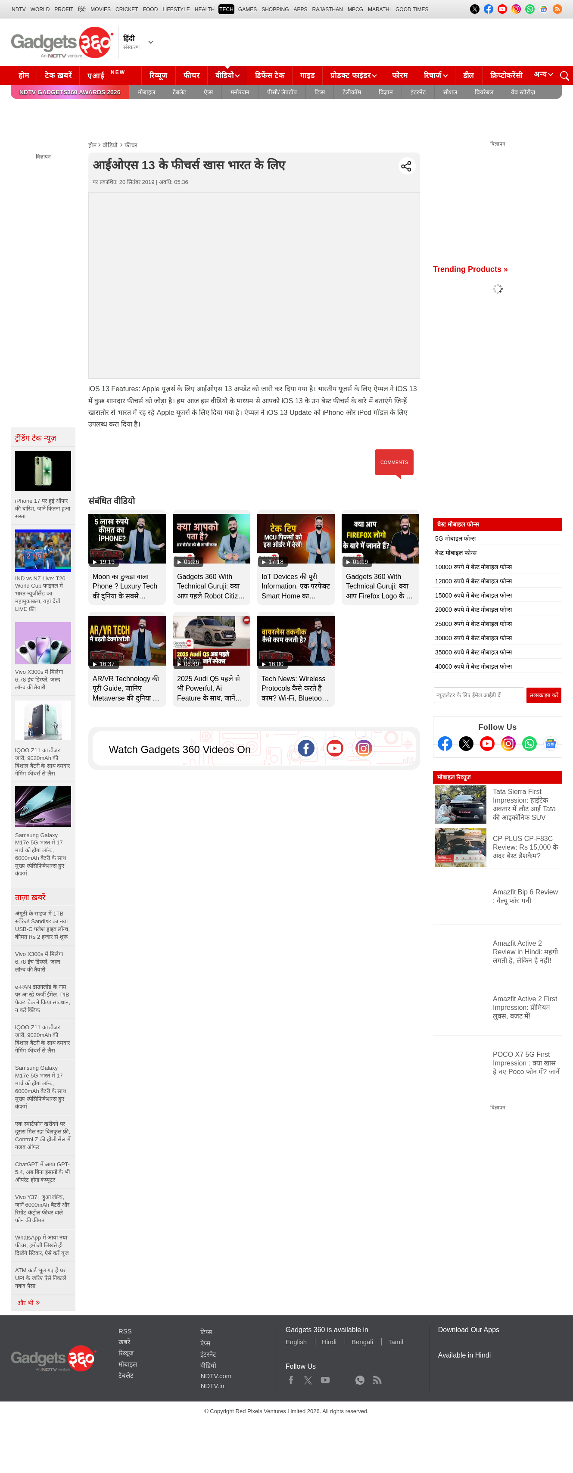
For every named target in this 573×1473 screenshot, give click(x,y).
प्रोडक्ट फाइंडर (350, 76)
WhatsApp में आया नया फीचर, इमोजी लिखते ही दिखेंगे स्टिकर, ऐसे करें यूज (42, 1245)
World (40, 9)
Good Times (411, 9)
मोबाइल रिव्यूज (453, 777)
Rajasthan (327, 9)
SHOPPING (275, 9)
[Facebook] (445, 743)
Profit (63, 9)
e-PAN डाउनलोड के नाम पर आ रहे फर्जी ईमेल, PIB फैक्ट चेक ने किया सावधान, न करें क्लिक (42, 998)
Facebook (291, 1378)
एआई (107, 74)
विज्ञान (386, 92)
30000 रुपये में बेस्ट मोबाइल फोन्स (473, 638)
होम (24, 76)
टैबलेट (179, 92)
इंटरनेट (418, 92)
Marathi (379, 9)
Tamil (395, 1341)
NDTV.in (212, 1385)
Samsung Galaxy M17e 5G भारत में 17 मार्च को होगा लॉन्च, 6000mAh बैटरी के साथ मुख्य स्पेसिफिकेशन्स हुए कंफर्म (40, 1087)
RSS (125, 1331)
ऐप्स (208, 92)
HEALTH (205, 9)
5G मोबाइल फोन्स (455, 538)
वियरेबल (484, 92)
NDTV (19, 9)
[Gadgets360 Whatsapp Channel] (529, 743)
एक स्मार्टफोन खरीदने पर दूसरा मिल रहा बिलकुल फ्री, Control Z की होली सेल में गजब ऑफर (43, 1135)
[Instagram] (508, 743)
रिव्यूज (158, 76)
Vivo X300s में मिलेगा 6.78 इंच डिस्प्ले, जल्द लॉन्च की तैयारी (39, 962)
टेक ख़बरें (58, 76)
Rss (377, 1378)
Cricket (126, 9)
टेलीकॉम (352, 92)
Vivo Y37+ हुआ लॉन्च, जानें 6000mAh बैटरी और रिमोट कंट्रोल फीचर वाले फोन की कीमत (42, 1209)
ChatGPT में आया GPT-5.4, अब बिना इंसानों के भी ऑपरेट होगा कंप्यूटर (42, 1172)
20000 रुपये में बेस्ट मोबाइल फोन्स (473, 609)
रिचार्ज (433, 76)
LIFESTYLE (176, 9)
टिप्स (320, 92)
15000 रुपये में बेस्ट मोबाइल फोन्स (473, 595)
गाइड (307, 76)
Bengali (362, 1341)
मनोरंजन (239, 92)
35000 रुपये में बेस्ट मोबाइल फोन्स (473, 652)
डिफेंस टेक (269, 76)
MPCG (355, 9)
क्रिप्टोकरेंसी (506, 76)
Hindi (329, 1341)
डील (468, 76)
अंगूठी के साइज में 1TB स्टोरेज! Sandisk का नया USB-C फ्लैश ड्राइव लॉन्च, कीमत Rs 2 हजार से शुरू (42, 925)
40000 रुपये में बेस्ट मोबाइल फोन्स (473, 666)
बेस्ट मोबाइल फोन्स (455, 552)
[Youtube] (487, 743)
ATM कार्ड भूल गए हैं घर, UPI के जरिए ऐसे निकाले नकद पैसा (41, 1278)
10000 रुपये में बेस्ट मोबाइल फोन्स (473, 567)
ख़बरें (124, 1341)
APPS (301, 9)
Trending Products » (470, 269)
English (296, 1341)
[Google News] (550, 743)
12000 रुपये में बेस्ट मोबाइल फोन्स (473, 581)
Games (247, 9)
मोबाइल (146, 92)
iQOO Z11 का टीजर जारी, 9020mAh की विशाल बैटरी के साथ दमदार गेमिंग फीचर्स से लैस (42, 1039)
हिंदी (82, 9)
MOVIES (100, 9)
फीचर (191, 76)
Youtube (325, 1378)
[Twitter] (466, 743)
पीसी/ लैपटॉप (282, 92)
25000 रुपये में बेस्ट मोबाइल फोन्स (473, 623)
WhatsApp (360, 1378)
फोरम (400, 76)
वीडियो (224, 76)
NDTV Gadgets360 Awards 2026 (69, 92)
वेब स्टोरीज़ (523, 92)
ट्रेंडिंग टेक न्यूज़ (35, 438)
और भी (28, 1302)
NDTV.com (215, 1376)
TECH (226, 9)
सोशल (450, 92)
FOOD (150, 9)
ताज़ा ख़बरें (30, 897)
